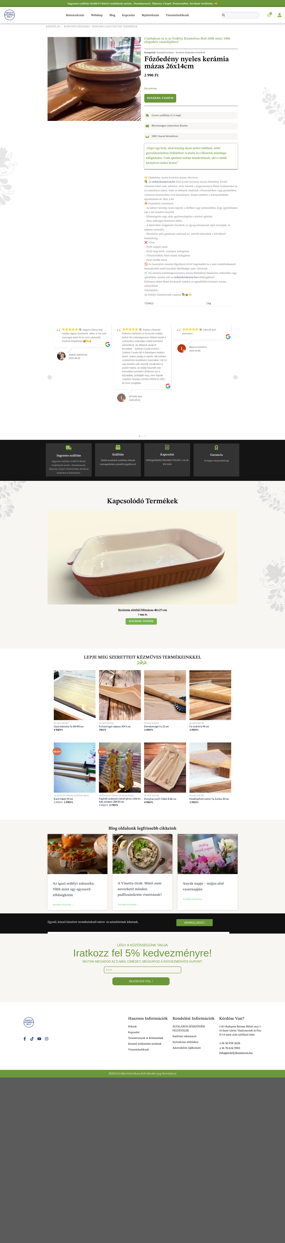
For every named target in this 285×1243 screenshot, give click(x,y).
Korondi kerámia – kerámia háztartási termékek (181, 52)
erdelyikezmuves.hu (163, 182)
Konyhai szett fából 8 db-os (160, 798)
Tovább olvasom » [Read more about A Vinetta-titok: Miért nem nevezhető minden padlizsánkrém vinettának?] (127, 905)
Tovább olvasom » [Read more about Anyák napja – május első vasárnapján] (193, 899)
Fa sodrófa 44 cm (199, 726)
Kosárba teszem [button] (141, 621)
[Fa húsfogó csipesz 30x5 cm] (120, 695)
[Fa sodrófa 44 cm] (210, 695)
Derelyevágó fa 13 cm (156, 726)
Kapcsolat (128, 15)
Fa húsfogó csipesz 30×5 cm (115, 726)
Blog (112, 15)
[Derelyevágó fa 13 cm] (165, 695)
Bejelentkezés (150, 15)
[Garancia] (216, 447)
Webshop (97, 15)
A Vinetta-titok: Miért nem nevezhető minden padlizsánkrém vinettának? (140, 889)
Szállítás (118, 454)
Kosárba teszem (160, 98)
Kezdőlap (53, 26)
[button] (48, 567)
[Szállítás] (118, 447)
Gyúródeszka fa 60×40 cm (68, 726)
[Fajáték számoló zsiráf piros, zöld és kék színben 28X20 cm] (120, 767)
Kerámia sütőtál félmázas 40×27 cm (142, 610)
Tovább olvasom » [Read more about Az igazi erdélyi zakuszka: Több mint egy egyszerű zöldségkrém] (62, 905)
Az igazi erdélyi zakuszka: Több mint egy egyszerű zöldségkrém (74, 889)
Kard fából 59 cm (63, 798)
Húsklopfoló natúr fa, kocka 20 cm (209, 798)
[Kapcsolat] (167, 447)
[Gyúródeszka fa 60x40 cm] (75, 695)
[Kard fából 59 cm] (75, 767)
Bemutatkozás (75, 15)
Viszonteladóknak (177, 15)
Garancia (216, 454)
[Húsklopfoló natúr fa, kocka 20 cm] (210, 767)
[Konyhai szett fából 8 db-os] (165, 767)
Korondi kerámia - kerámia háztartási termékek (100, 26)
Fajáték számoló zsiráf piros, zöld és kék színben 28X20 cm (120, 800)
